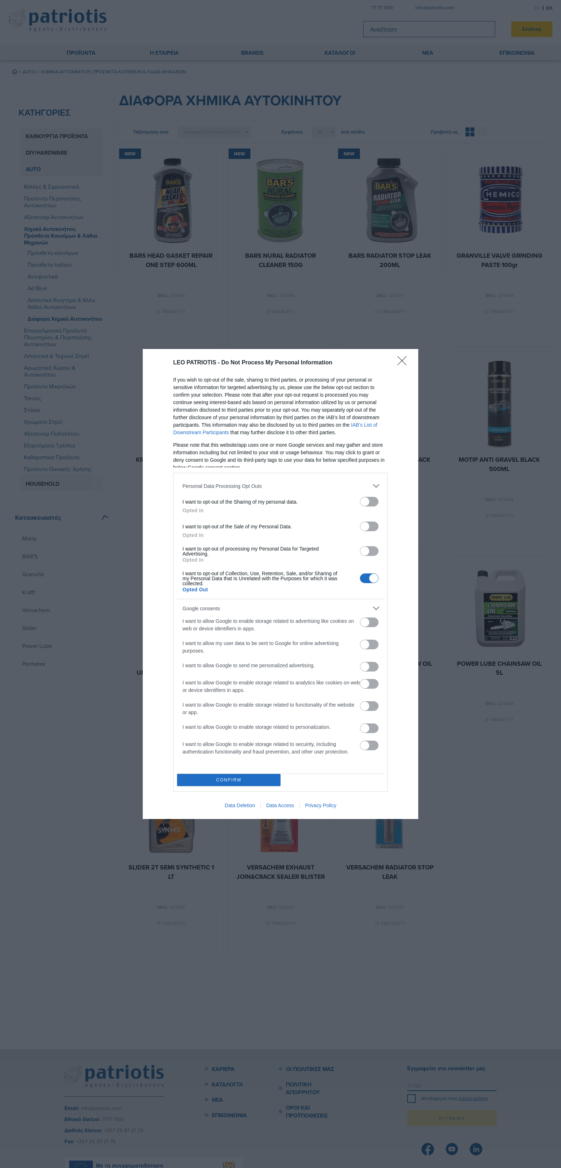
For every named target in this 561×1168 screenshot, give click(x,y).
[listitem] (280, 486)
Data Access (280, 805)
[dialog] (280, 584)
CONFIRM (228, 780)
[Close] (404, 363)
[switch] (369, 502)
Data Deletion (240, 805)
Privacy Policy (320, 805)
